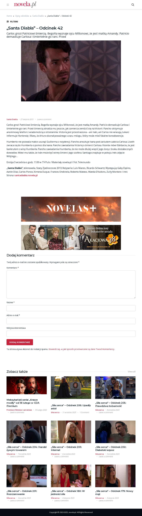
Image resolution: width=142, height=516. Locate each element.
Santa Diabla (38, 16)
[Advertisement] (71, 111)
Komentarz (13, 267)
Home (9, 16)
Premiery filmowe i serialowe (19, 410)
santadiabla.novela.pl (26, 175)
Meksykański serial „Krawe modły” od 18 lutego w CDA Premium (23, 402)
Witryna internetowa (16, 327)
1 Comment (84, 412)
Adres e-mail (13, 315)
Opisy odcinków (22, 16)
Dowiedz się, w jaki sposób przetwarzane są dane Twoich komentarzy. (82, 349)
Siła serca (55, 412)
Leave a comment (44, 119)
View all (131, 371)
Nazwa (11, 302)
